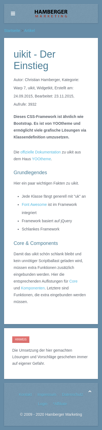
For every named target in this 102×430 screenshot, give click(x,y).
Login (42, 404)
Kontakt (25, 394)
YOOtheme (41, 159)
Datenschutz (72, 394)
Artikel (29, 30)
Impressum (47, 394)
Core (73, 281)
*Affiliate (60, 404)
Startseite (12, 30)
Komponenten (33, 288)
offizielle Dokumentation (40, 152)
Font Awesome (34, 204)
